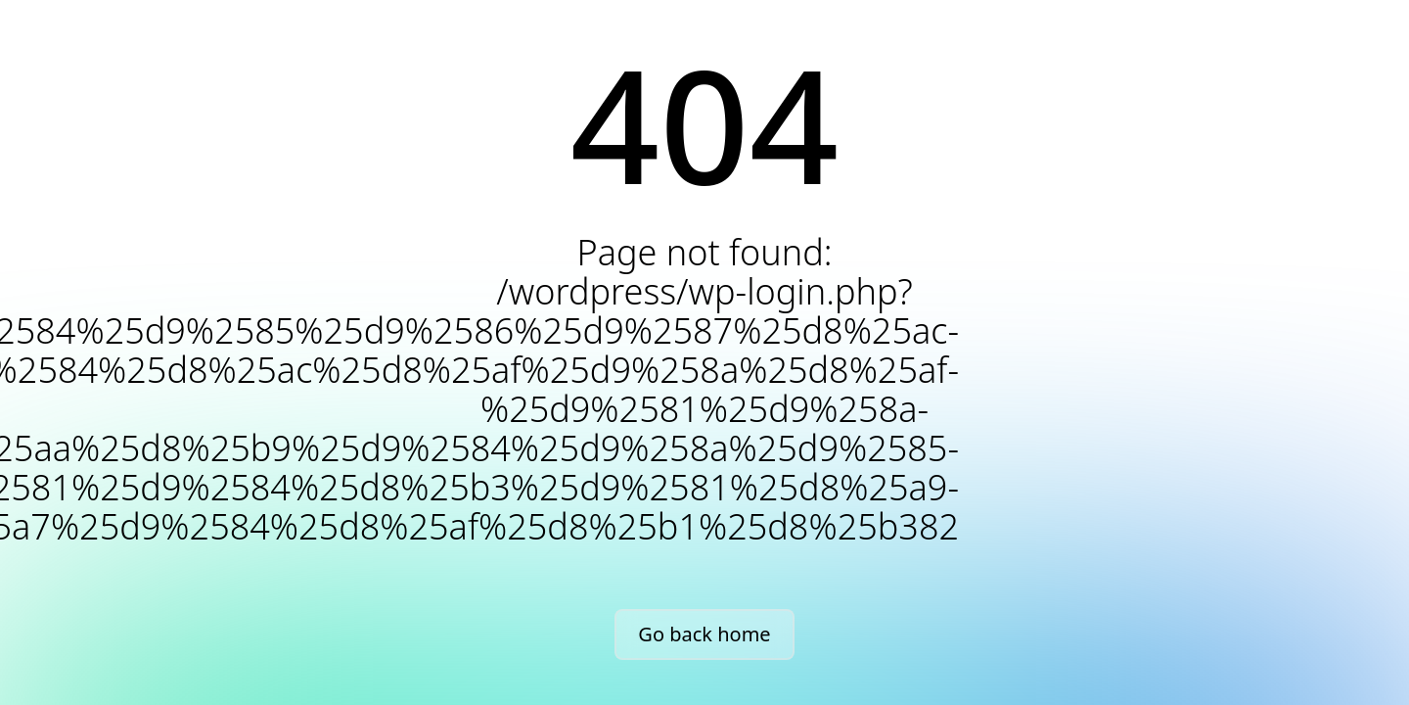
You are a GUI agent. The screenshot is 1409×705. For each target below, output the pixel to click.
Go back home (704, 634)
